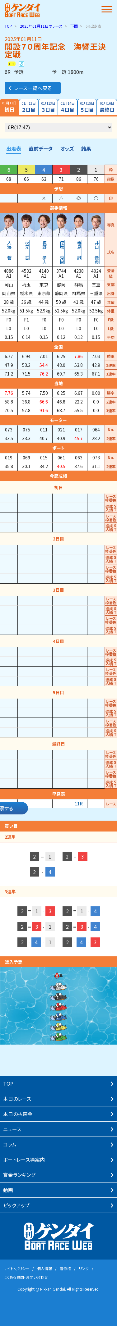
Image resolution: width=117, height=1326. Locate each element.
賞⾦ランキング (19, 1174)
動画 (8, 1190)
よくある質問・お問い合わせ (26, 1277)
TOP (8, 26)
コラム (9, 1144)
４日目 (68, 107)
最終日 (107, 107)
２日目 (29, 107)
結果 (86, 148)
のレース (41, 26)
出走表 (13, 148)
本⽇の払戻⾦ (18, 1114)
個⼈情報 (44, 1268)
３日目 (48, 107)
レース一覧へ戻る (30, 88)
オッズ (67, 148)
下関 (74, 26)
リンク (84, 1268)
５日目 (87, 107)
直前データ (41, 148)
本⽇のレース (17, 1098)
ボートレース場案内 (24, 1159)
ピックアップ (16, 1205)
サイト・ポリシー (16, 1268)
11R (79, 803)
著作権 (65, 1268)
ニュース (12, 1129)
